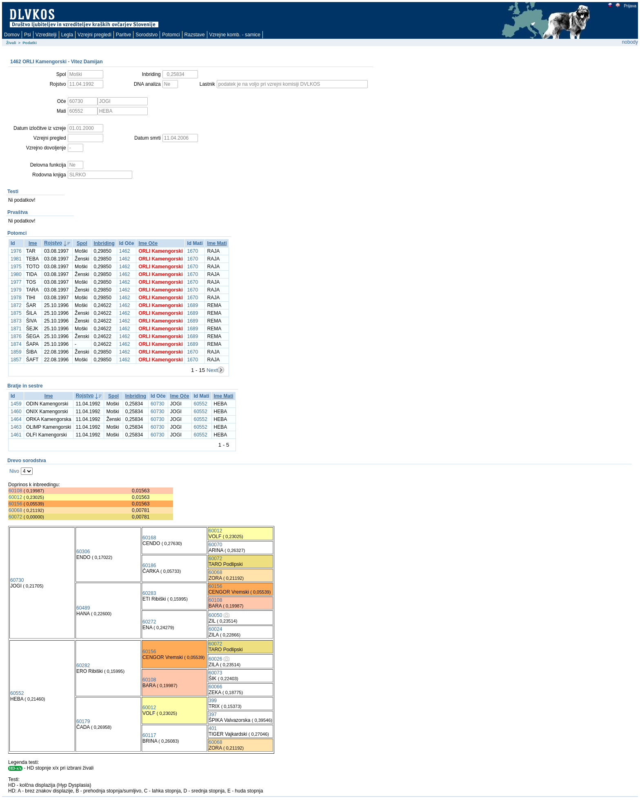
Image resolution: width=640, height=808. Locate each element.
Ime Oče (148, 243)
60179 (83, 721)
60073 (215, 673)
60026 (215, 659)
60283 (149, 593)
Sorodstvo (147, 35)
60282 (83, 665)
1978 (16, 297)
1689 (192, 305)
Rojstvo (53, 243)
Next (212, 370)
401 (213, 728)
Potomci (171, 35)
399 (213, 700)
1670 (192, 251)
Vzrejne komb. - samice (234, 35)
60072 (15, 517)
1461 (16, 435)
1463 (16, 427)
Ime (33, 243)
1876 (16, 336)
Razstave (194, 35)
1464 (16, 419)
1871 (16, 329)
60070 (215, 545)
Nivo (14, 471)
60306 (83, 551)
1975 (16, 266)
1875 (16, 313)
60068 (15, 510)
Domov (12, 35)
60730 (157, 404)
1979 (16, 290)
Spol (82, 243)
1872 (16, 305)
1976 (16, 251)
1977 (16, 282)
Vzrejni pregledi (94, 35)
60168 (149, 538)
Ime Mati (217, 243)
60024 (215, 629)
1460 (16, 411)
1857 (16, 360)
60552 (200, 404)
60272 (149, 622)
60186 (149, 565)
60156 (15, 504)
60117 (149, 735)
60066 (215, 687)
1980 (16, 274)
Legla (67, 35)
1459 (16, 404)
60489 (83, 608)
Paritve (123, 35)
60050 (215, 615)
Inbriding (103, 243)
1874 (16, 344)
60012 (15, 497)
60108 (15, 491)
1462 (124, 251)
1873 (16, 321)
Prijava (629, 6)
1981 (16, 259)
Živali (11, 42)
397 (213, 714)
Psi (27, 35)
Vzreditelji (46, 35)
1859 (16, 352)
